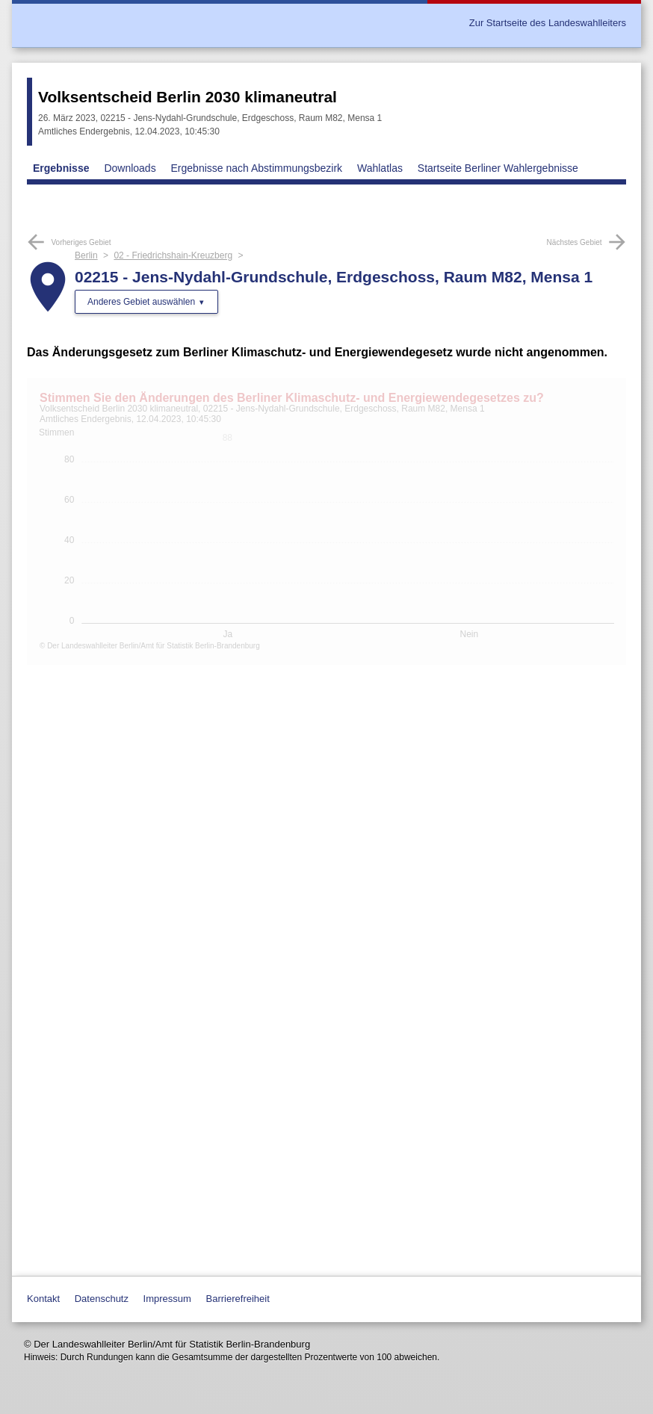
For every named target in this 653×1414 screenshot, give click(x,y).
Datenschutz (102, 1298)
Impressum (167, 1298)
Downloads (129, 168)
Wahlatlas (380, 168)
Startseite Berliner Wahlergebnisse (498, 168)
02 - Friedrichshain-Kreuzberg (173, 255)
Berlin (86, 255)
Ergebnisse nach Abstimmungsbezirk (257, 168)
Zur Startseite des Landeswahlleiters (547, 22)
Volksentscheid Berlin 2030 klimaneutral (187, 96)
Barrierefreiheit (238, 1298)
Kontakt (43, 1298)
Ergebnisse (61, 168)
